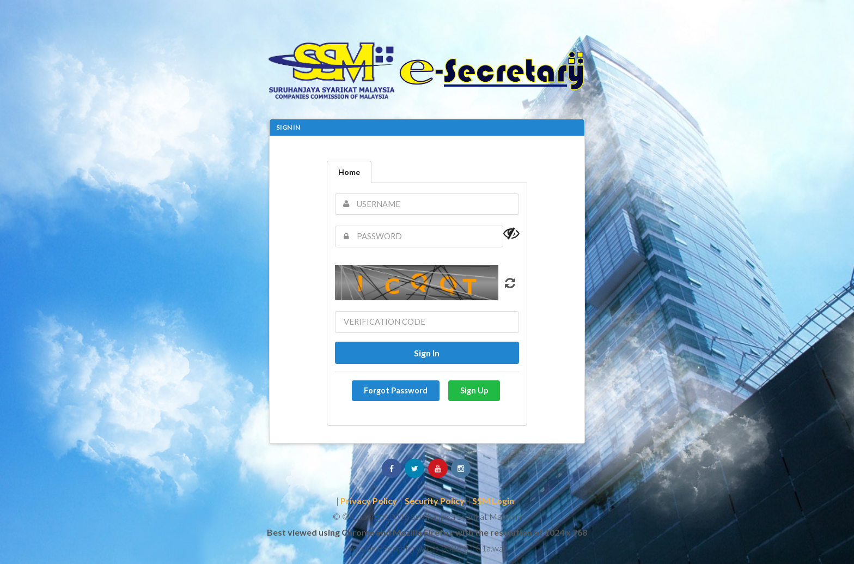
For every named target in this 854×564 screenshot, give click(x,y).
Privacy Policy (368, 500)
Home (349, 172)
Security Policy (435, 500)
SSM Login (493, 500)
